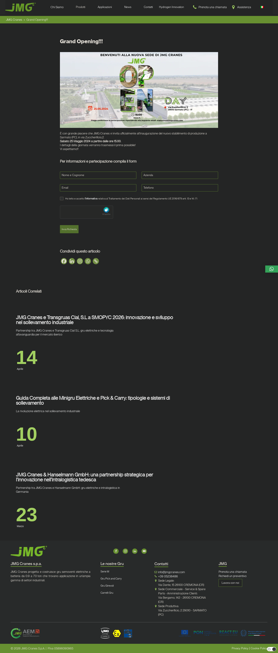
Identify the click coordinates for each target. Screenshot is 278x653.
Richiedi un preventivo (232, 576)
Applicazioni (105, 7)
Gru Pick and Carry (111, 578)
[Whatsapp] (88, 261)
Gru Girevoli (107, 585)
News (127, 7)
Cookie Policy (259, 648)
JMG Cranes (14, 19)
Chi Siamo (57, 7)
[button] (271, 269)
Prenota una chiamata (213, 7)
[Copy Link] (96, 261)
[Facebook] (64, 261)
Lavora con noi (230, 582)
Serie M (105, 571)
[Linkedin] (72, 261)
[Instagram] (80, 261)
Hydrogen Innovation (171, 7)
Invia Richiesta (69, 229)
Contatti (148, 7)
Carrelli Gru (107, 592)
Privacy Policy (240, 648)
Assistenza (244, 7)
